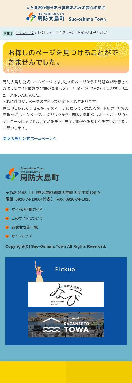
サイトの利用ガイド (27, 209)
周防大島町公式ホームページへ (30, 138)
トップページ (25, 33)
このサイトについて (27, 218)
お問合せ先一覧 (25, 227)
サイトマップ (22, 236)
